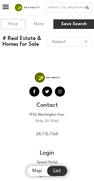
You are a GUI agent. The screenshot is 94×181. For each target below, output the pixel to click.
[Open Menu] (6, 7)
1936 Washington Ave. (47, 115)
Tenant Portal (47, 162)
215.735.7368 (47, 134)
